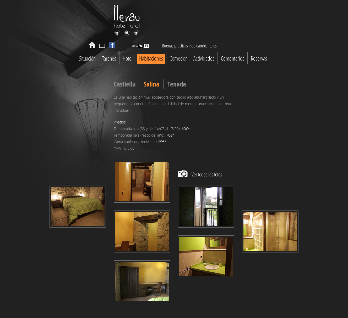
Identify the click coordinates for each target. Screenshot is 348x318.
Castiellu (125, 84)
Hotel (128, 58)
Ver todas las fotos (207, 174)
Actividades (203, 58)
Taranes (109, 58)
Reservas (259, 58)
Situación (87, 58)
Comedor (178, 58)
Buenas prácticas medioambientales (189, 45)
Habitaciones (151, 58)
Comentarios (232, 58)
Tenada (176, 84)
